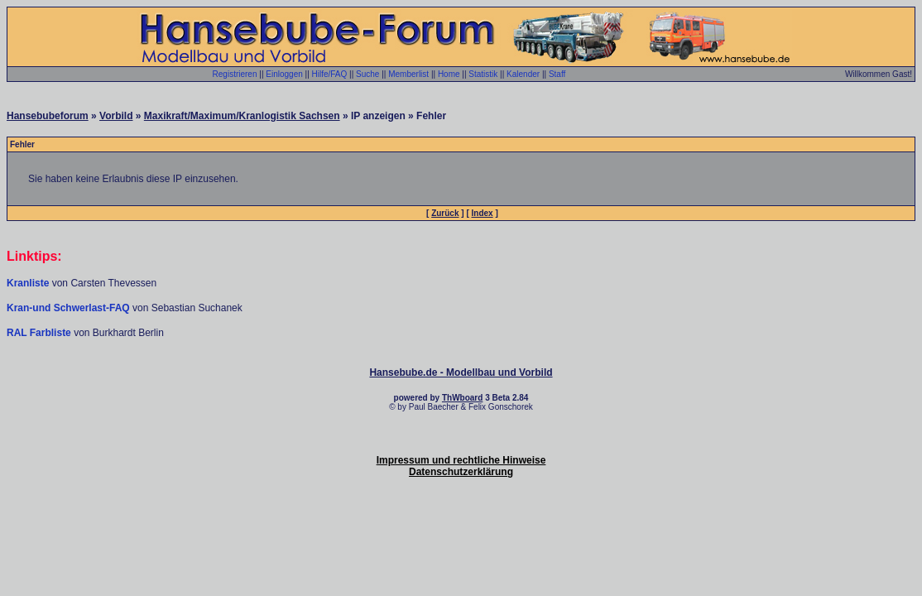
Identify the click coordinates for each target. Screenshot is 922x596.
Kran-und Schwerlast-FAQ (69, 308)
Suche (367, 74)
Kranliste (28, 283)
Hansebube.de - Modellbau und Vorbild (460, 372)
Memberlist (408, 74)
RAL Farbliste (40, 333)
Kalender (523, 74)
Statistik (482, 74)
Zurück (445, 213)
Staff (557, 74)
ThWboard (462, 397)
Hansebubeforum (48, 116)
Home (449, 74)
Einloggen (284, 74)
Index (482, 213)
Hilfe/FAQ (330, 74)
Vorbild (115, 116)
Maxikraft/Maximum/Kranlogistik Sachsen (242, 116)
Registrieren (235, 74)
